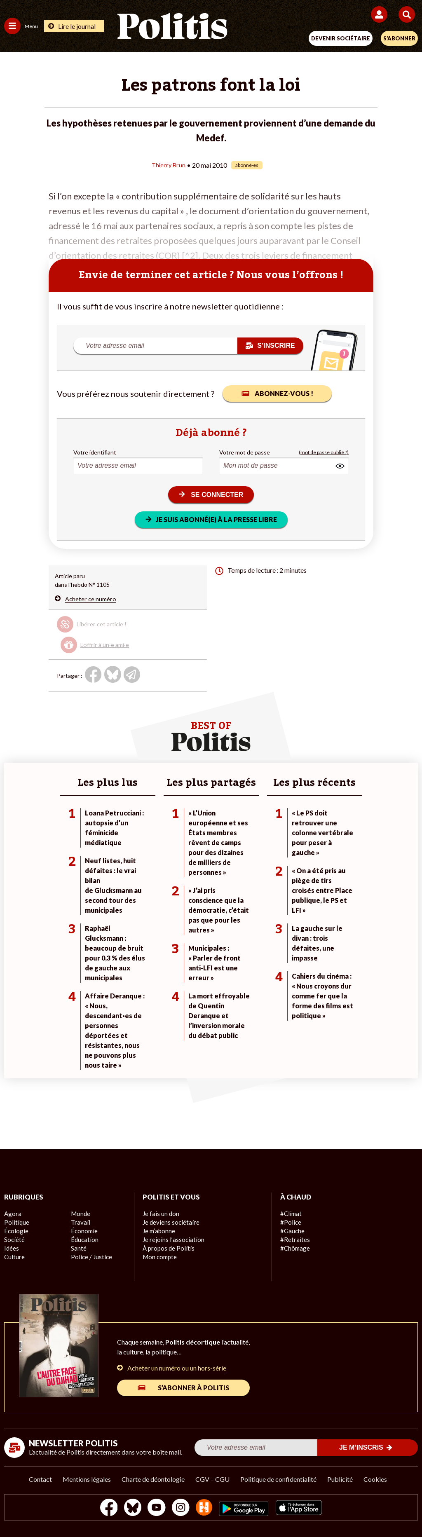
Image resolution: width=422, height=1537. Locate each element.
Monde (80, 1213)
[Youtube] (155, 1508)
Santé (78, 1248)
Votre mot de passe (244, 451)
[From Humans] (206, 1508)
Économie (83, 1231)
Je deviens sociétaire (170, 1222)
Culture (14, 1257)
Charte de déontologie (153, 1479)
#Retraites (294, 1239)
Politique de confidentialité (278, 1479)
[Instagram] (181, 1508)
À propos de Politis (167, 1248)
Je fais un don (160, 1213)
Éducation (84, 1239)
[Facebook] (103, 1508)
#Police (289, 1222)
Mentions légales (87, 1479)
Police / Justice (90, 1257)
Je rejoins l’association (171, 1239)
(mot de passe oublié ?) (324, 452)
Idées (11, 1248)
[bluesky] (129, 1508)
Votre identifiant (94, 451)
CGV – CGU (212, 1479)
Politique (15, 1222)
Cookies (375, 1479)
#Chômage (294, 1248)
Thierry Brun (168, 165)
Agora (12, 1213)
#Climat (290, 1213)
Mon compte (159, 1257)
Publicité (340, 1479)
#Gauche (292, 1231)
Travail (79, 1222)
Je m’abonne (158, 1231)
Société (14, 1239)
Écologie (15, 1231)
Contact (40, 1479)
